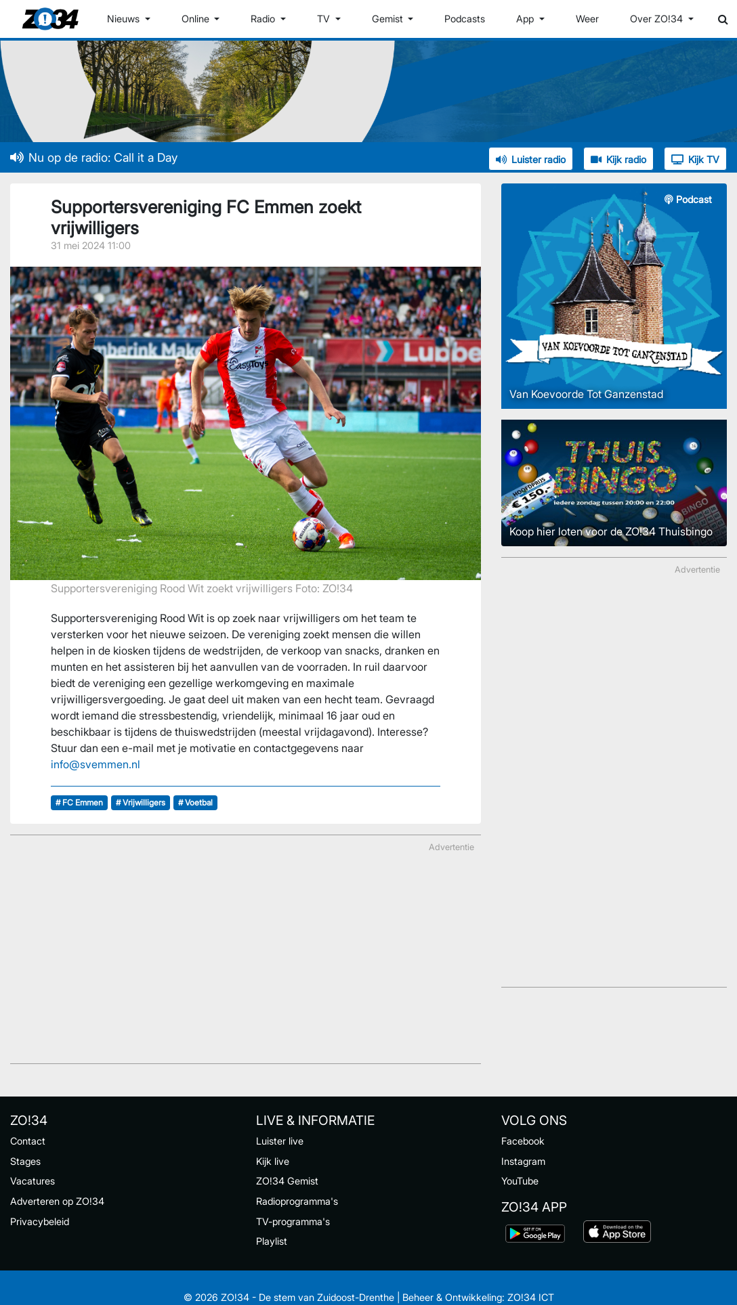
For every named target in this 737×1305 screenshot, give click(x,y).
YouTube (520, 1181)
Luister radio (531, 159)
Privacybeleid (39, 1221)
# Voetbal (195, 802)
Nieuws (124, 18)
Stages (25, 1161)
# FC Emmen (79, 802)
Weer (587, 18)
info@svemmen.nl (95, 764)
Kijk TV (695, 159)
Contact (27, 1141)
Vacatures (32, 1181)
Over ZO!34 (658, 18)
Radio (264, 18)
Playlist (271, 1241)
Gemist (389, 18)
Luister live (279, 1141)
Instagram (523, 1161)
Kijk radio (618, 159)
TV (325, 18)
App (526, 18)
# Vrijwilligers (140, 802)
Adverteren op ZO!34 (57, 1201)
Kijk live (272, 1161)
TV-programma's (293, 1221)
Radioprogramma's (297, 1201)
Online (197, 18)
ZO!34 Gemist (287, 1181)
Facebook (523, 1141)
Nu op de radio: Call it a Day (93, 157)
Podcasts (464, 18)
